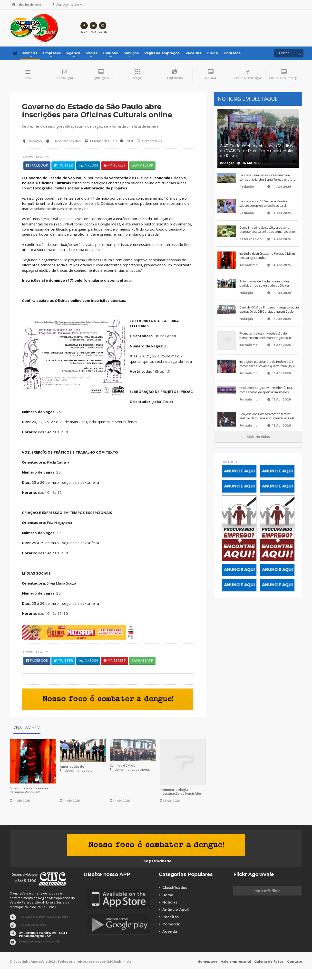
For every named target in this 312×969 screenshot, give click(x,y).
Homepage (207, 961)
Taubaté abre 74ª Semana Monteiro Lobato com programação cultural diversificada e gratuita (264, 203)
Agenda (169, 932)
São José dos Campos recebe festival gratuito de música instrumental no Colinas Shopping (268, 416)
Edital (129, 141)
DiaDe (212, 53)
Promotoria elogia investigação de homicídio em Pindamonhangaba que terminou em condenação (181, 791)
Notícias (169, 902)
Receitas (193, 53)
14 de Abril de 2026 (26, 5)
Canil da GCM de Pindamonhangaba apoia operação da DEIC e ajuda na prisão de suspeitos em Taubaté (132, 767)
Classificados (174, 888)
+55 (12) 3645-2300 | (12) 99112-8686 (43, 916)
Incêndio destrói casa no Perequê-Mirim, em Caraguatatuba (29, 790)
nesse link (91, 203)
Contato (294, 961)
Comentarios (148, 141)
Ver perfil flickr (267, 891)
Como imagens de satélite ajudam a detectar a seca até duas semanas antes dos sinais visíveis (267, 229)
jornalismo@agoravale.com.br (39, 941)
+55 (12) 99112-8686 (32, 924)
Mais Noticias (258, 437)
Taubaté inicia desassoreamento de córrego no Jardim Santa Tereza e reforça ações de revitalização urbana (268, 177)
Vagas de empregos (161, 53)
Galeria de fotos (269, 961)
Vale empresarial (236, 961)
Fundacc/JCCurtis (101, 141)
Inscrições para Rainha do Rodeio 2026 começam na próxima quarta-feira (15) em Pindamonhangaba (268, 364)
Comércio (171, 924)
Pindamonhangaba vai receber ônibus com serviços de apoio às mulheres (266, 390)
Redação (32, 141)
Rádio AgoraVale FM (67, 5)
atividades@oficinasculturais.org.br (59, 208)
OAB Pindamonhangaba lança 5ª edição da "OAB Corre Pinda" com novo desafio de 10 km (257, 151)
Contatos (232, 53)
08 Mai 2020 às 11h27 (63, 141)
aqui (128, 280)
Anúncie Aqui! (175, 910)
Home (167, 895)
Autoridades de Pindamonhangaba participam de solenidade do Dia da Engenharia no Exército (82, 769)
